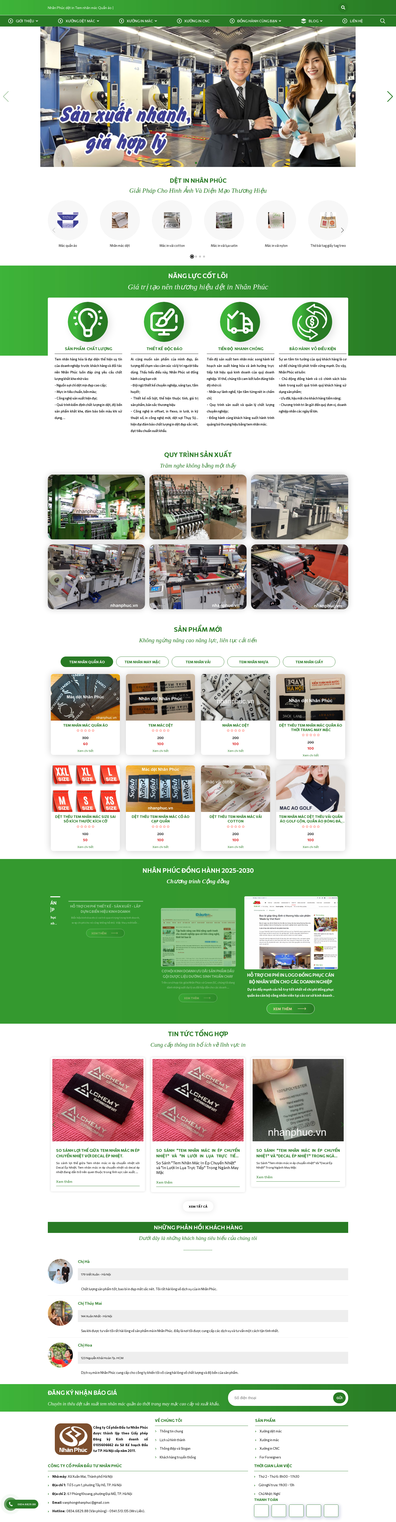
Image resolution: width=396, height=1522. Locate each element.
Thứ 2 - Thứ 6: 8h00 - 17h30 (279, 1476)
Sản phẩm (265, 1420)
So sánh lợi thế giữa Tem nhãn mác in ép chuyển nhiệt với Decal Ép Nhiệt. (96, 1153)
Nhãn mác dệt (119, 246)
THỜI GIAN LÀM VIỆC (273, 1465)
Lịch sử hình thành (173, 1440)
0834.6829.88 (27, 1504)
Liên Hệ (356, 21)
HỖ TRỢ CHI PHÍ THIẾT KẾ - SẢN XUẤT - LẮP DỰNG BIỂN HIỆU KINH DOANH (103, 978)
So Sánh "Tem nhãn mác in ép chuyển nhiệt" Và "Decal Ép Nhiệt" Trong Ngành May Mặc (296, 1153)
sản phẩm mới (198, 629)
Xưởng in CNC (197, 21)
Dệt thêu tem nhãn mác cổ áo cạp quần (160, 818)
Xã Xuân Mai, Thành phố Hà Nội (82, 1476)
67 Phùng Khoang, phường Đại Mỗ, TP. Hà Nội (92, 1494)
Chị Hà (84, 1261)
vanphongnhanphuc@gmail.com (80, 1502)
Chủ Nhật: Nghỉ (269, 1494)
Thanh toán (266, 1499)
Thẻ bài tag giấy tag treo (327, 246)
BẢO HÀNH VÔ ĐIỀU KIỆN (312, 348)
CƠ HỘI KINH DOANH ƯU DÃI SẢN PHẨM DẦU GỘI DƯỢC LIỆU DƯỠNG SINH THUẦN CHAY (196, 974)
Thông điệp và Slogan (175, 1448)
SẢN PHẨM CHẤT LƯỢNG (88, 348)
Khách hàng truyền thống (178, 1457)
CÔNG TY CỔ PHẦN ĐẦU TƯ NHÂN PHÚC (85, 1465)
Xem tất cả (198, 1206)
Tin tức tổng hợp (198, 1033)
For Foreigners (270, 1457)
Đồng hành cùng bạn (257, 21)
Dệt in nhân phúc (198, 180)
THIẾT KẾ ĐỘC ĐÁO (164, 348)
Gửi (339, 1398)
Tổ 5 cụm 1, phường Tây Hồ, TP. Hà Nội (87, 1485)
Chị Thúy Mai (90, 1303)
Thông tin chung (171, 1431)
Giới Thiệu (25, 21)
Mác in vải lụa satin (223, 246)
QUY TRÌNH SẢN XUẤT (198, 454)
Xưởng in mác (140, 21)
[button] (6, 96)
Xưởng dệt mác (80, 21)
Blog (313, 21)
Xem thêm (62, 1182)
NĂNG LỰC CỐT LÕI (198, 275)
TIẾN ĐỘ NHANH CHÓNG (240, 348)
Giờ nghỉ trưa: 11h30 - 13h (276, 1485)
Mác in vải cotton (171, 246)
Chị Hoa (85, 1345)
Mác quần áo (67, 246)
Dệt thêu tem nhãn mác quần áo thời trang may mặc (310, 727)
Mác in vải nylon (275, 246)
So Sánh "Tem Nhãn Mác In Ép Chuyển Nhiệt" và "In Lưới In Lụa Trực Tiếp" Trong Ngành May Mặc (196, 1153)
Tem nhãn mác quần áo (85, 725)
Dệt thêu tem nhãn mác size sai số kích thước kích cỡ (85, 818)
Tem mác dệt (160, 725)
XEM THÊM (97, 1002)
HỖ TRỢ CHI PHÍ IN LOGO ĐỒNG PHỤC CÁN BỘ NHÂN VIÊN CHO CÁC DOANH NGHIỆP (289, 974)
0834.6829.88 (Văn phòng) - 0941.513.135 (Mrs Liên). (98, 1511)
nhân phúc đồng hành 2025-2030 (198, 870)
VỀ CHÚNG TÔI (168, 1420)
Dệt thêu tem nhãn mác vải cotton (236, 818)
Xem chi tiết (85, 750)
